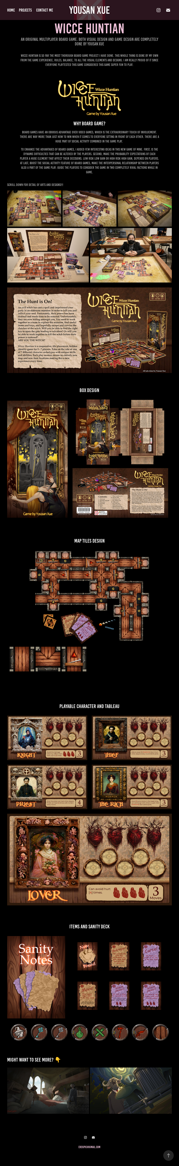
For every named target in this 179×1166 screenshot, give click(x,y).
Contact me (44, 10)
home (11, 10)
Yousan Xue (89, 10)
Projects (25, 10)
